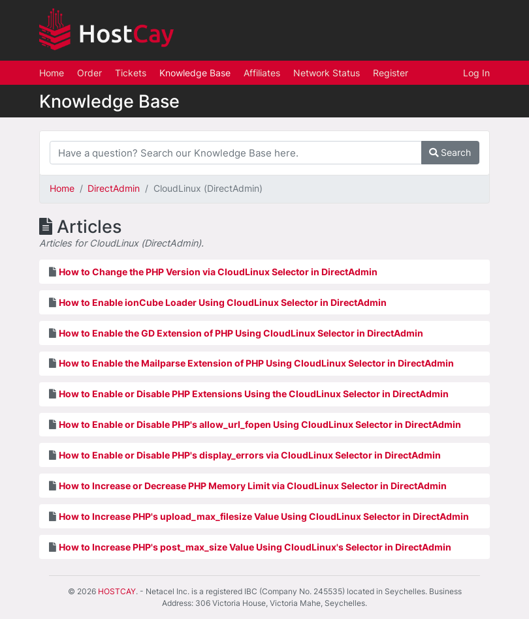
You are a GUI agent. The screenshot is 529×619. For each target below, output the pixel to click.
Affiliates (262, 72)
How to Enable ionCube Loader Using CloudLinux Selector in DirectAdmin (223, 302)
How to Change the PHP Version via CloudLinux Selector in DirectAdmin (218, 271)
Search (450, 152)
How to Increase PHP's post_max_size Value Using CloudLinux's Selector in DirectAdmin (255, 546)
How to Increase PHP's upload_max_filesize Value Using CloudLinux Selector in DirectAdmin (264, 516)
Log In (476, 72)
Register (390, 72)
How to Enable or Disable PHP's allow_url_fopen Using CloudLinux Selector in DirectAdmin (260, 424)
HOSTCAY (117, 591)
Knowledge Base (195, 72)
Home (51, 72)
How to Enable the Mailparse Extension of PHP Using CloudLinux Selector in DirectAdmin (256, 363)
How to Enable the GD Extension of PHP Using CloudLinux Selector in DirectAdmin (241, 333)
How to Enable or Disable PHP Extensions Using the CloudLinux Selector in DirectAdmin (254, 393)
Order (89, 72)
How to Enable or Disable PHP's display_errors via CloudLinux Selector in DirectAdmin (250, 454)
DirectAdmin (114, 188)
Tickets (130, 72)
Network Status (326, 72)
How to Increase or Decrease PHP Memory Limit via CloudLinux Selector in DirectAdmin (253, 485)
